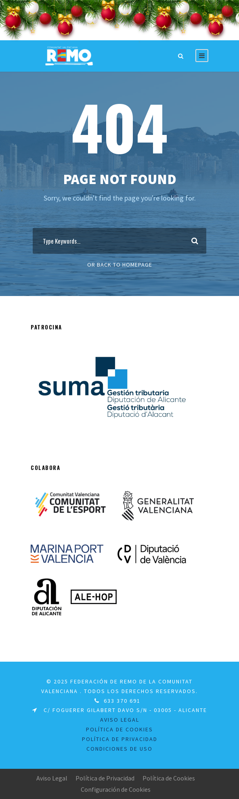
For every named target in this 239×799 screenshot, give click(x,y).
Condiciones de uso (119, 748)
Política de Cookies (119, 729)
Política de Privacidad (119, 739)
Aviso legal (119, 719)
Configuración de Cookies (116, 789)
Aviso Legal (51, 778)
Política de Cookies (169, 778)
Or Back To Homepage (119, 264)
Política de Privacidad (104, 778)
